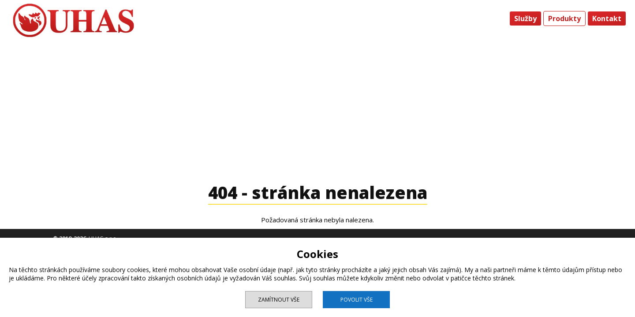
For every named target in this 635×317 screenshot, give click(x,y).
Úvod (494, 18)
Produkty (564, 18)
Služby (525, 18)
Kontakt (606, 18)
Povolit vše (356, 299)
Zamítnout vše (278, 299)
